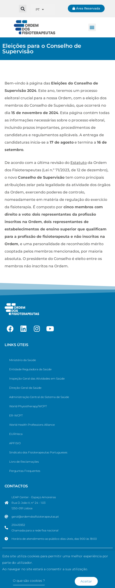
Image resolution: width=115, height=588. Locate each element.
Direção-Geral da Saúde (25, 387)
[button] (22, 8)
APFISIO (15, 443)
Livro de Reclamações (24, 461)
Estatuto (78, 162)
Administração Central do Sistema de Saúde (39, 397)
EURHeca (16, 434)
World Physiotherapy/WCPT (28, 406)
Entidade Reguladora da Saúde (30, 369)
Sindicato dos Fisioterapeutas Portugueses (38, 452)
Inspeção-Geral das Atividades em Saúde (37, 378)
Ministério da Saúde (22, 360)
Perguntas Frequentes (24, 471)
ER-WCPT (16, 415)
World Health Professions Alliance (32, 424)
